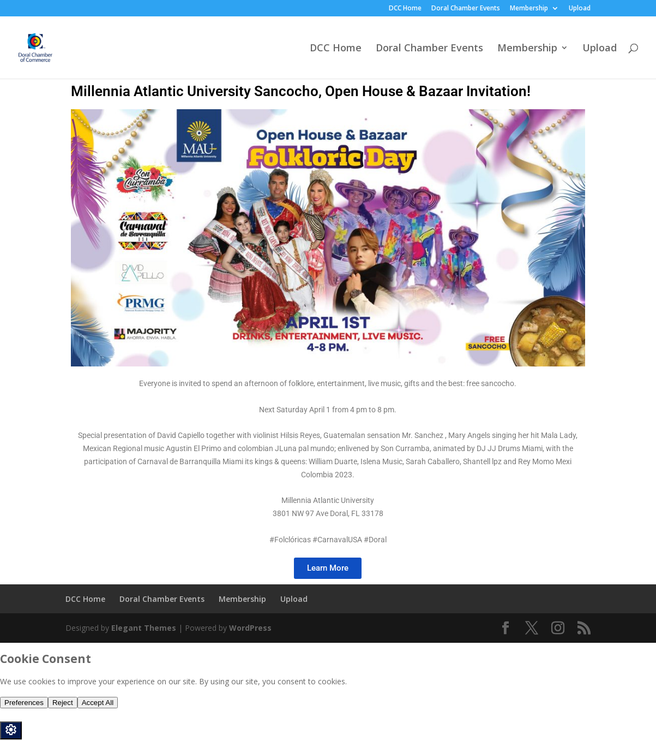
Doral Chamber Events (465, 9)
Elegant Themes (143, 628)
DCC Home (405, 9)
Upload (580, 9)
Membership (529, 9)
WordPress (250, 628)
